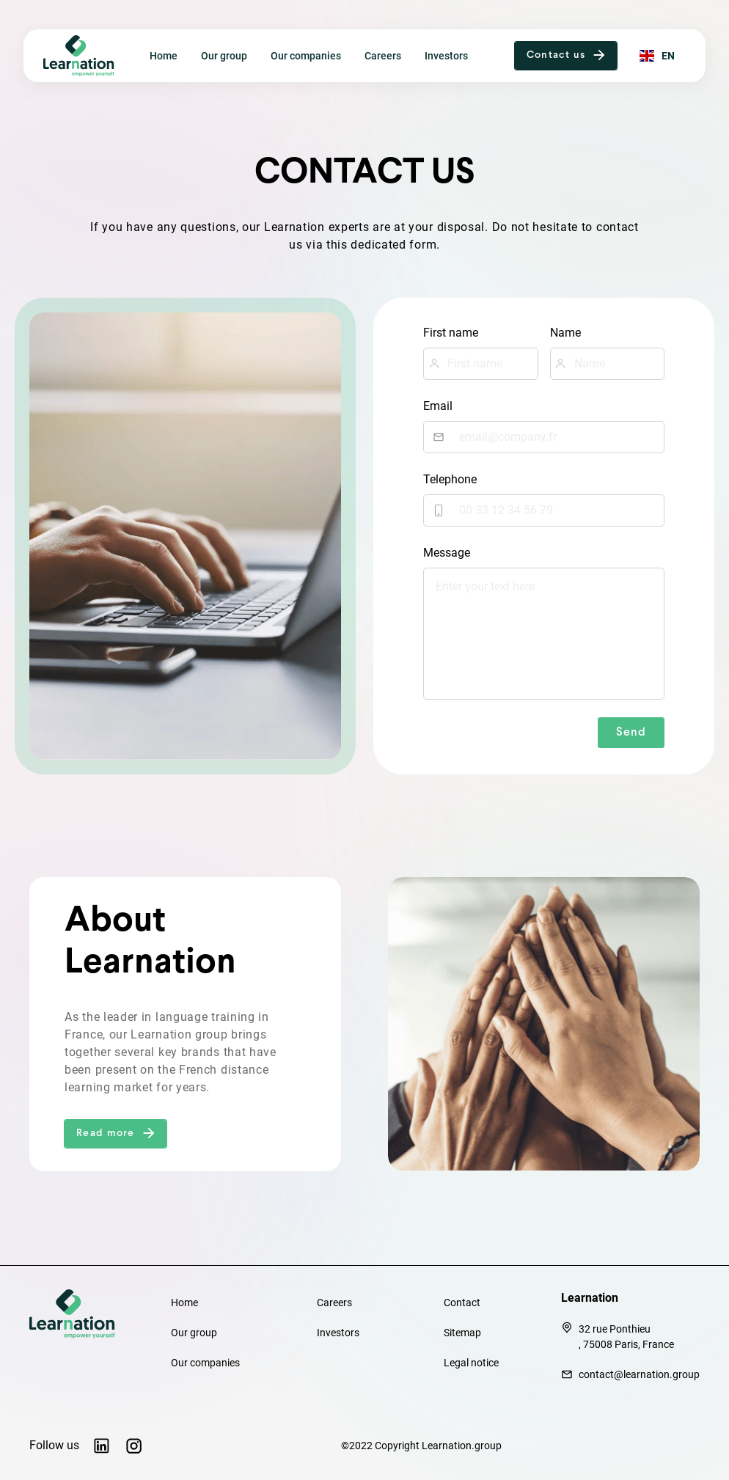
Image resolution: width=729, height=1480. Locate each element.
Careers (382, 56)
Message (446, 553)
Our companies (306, 56)
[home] (84, 55)
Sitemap (462, 1332)
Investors (446, 56)
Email (438, 406)
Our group (224, 56)
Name (565, 333)
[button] (566, 56)
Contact (462, 1302)
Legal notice (471, 1363)
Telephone (450, 479)
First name (450, 333)
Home (163, 56)
